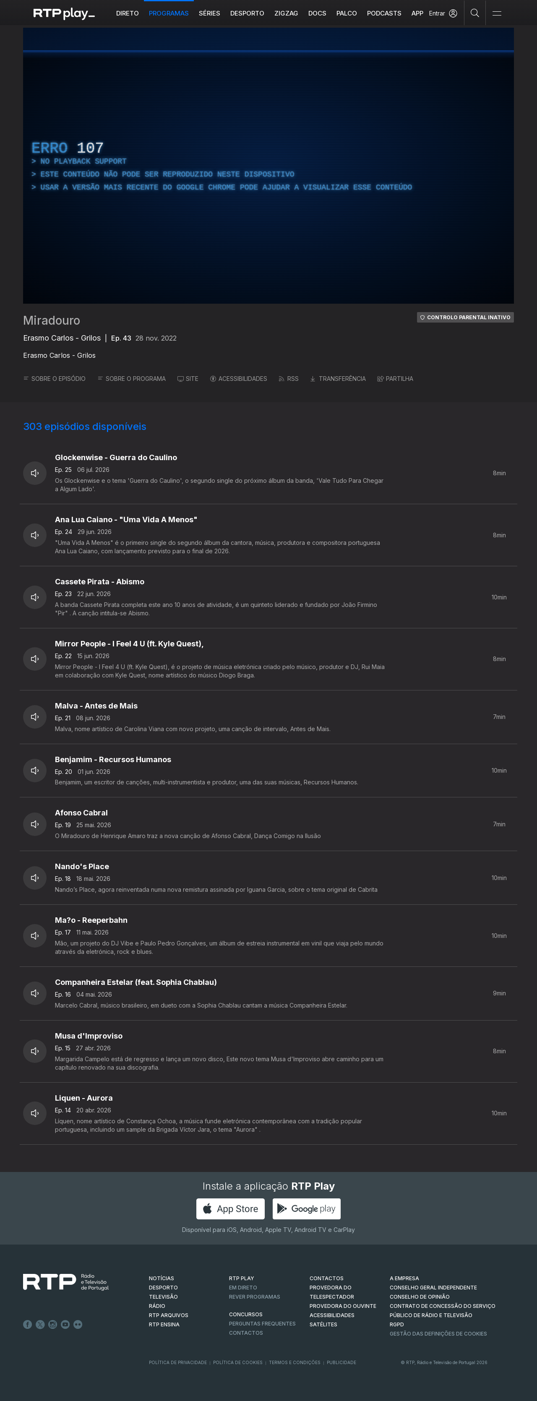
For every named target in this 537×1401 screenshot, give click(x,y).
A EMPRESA (404, 1278)
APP (417, 13)
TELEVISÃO (163, 1297)
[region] (268, 166)
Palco (346, 13)
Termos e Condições (295, 1362)
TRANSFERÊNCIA (338, 378)
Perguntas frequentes (262, 1323)
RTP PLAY (241, 1278)
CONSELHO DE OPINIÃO (420, 1297)
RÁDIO (157, 1306)
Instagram (52, 1324)
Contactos (246, 1333)
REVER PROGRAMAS (254, 1297)
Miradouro (51, 320)
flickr (78, 1324)
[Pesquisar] (475, 12)
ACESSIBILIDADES (238, 378)
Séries (209, 13)
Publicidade (341, 1362)
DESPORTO (163, 1287)
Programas (169, 13)
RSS (289, 378)
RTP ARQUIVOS (168, 1315)
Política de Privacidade (178, 1362)
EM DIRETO (243, 1287)
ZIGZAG (286, 13)
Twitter (40, 1324)
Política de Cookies (238, 1362)
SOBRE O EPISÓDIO (54, 378)
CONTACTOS (327, 1278)
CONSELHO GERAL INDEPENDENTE (433, 1287)
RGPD (397, 1324)
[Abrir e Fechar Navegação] (497, 13)
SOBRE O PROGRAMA (131, 378)
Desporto (247, 13)
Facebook (27, 1324)
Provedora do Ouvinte (343, 1306)
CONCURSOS (246, 1314)
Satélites (323, 1324)
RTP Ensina (164, 1324)
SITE (187, 378)
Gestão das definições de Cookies (438, 1334)
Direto (127, 13)
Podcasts (384, 13)
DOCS (317, 13)
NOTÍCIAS (161, 1278)
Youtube (65, 1324)
